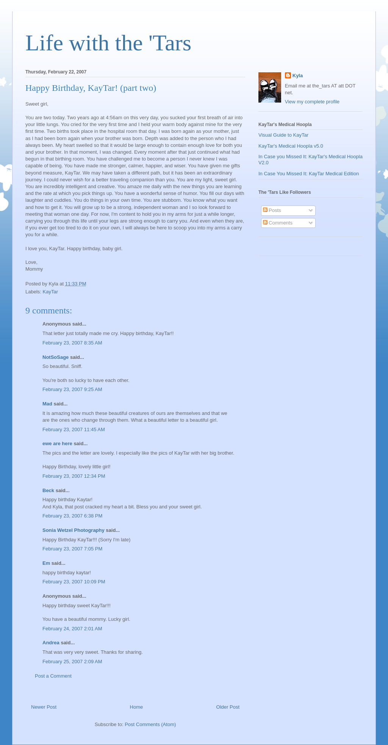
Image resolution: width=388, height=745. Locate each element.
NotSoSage (55, 357)
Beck (48, 490)
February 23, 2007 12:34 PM (73, 476)
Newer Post (43, 707)
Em (46, 563)
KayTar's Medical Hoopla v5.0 (290, 146)
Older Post (227, 707)
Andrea (50, 642)
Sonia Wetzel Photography (73, 530)
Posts (272, 210)
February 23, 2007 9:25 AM (72, 389)
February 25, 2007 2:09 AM (72, 661)
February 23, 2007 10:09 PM (73, 581)
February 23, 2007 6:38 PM (72, 516)
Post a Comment (53, 676)
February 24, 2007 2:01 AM (72, 628)
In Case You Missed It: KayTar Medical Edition (308, 173)
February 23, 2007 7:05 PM (72, 549)
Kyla (298, 75)
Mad (47, 404)
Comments (278, 223)
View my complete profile (312, 101)
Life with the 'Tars (108, 42)
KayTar (50, 292)
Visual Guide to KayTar (283, 135)
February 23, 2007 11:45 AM (73, 429)
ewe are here (57, 443)
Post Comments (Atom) (150, 724)
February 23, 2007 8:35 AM (72, 343)
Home (136, 707)
